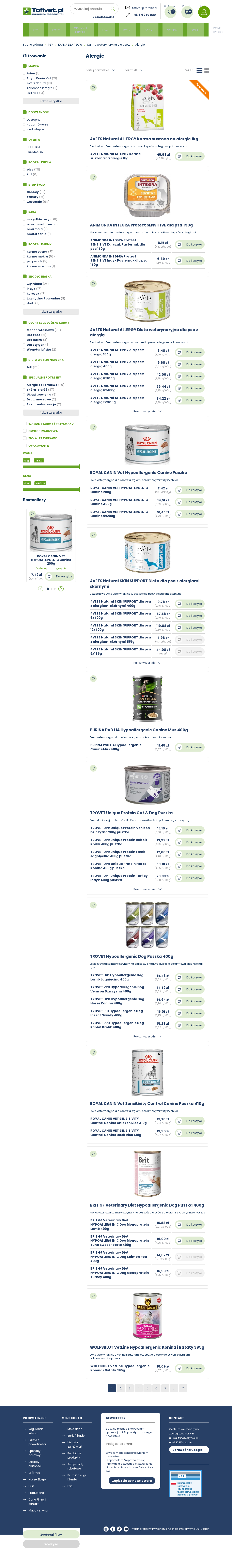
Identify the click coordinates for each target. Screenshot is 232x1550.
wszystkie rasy (38, 219)
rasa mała (35, 229)
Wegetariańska (39, 350)
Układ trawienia (39, 395)
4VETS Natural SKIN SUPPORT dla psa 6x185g (118, 651)
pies (30, 169)
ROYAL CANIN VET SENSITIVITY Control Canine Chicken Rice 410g (119, 1125)
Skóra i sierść (37, 390)
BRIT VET (32, 93)
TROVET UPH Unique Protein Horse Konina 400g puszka (119, 865)
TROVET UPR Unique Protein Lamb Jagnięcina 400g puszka (119, 853)
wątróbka (34, 284)
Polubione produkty (74, 1471)
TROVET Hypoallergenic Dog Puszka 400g (133, 956)
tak (29, 367)
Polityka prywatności (37, 1457)
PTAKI (99, 30)
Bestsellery (34, 500)
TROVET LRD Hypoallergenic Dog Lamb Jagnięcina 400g (118, 977)
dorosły (33, 192)
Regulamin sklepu (36, 1446)
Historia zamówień (74, 1460)
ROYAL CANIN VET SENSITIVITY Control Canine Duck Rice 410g (116, 1137)
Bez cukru (34, 340)
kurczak (33, 294)
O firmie (34, 1488)
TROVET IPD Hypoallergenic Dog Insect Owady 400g (117, 1012)
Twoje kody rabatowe (75, 1482)
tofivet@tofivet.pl (144, 8)
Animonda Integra (39, 88)
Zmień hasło (76, 1451)
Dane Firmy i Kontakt (37, 1517)
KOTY (54, 30)
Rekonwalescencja (41, 404)
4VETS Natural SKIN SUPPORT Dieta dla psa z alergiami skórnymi (146, 583)
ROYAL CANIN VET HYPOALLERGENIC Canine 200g (120, 489)
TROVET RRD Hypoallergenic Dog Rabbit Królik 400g (118, 1024)
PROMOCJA (35, 152)
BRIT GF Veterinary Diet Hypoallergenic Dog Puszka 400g (143, 1212)
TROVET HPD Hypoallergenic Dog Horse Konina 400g (118, 1001)
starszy (32, 197)
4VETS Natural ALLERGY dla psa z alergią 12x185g (118, 400)
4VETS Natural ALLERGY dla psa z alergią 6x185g (118, 376)
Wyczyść (51, 1544)
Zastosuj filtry (51, 1535)
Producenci (37, 1508)
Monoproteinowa (40, 330)
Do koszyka (64, 576)
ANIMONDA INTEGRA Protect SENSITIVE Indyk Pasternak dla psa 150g (120, 260)
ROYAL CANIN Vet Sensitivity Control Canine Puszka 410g (144, 1106)
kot (29, 174)
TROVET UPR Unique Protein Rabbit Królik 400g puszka (120, 841)
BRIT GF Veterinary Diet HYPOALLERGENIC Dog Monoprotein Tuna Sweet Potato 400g (120, 1250)
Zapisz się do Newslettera (132, 1496)
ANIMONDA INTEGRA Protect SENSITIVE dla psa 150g (143, 225)
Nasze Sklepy (38, 1495)
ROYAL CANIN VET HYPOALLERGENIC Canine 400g (120, 501)
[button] (48, 589)
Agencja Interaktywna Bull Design (188, 1544)
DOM (180, 30)
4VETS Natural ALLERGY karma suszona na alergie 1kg (145, 139)
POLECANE (34, 147)
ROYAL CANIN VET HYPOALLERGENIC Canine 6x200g (120, 513)
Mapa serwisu (38, 1526)
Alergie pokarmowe (42, 385)
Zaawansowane (103, 17)
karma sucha (37, 252)
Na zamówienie (37, 124)
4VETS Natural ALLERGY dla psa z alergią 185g (118, 352)
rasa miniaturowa (41, 224)
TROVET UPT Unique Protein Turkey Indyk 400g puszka (120, 877)
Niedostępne (36, 129)
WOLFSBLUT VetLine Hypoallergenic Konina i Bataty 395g (143, 1360)
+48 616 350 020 (144, 15)
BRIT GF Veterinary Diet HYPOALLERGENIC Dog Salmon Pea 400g (119, 1267)
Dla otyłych (35, 345)
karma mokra (37, 256)
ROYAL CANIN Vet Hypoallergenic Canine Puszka (140, 472)
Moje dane (74, 1444)
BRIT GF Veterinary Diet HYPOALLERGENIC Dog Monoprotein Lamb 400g (120, 1234)
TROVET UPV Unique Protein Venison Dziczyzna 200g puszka (117, 829)
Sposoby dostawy (35, 1468)
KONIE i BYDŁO (201, 29)
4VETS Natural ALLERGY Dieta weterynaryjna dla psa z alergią (146, 332)
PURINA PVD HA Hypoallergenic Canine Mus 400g (140, 730)
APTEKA (160, 30)
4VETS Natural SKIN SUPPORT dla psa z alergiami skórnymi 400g (118, 603)
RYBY (118, 30)
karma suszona (39, 266)
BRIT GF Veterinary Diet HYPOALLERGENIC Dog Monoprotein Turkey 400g (120, 1283)
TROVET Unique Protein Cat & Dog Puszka (132, 812)
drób (30, 303)
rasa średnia (36, 234)
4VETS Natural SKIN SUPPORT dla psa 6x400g (118, 615)
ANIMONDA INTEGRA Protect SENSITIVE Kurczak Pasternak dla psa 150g (118, 244)
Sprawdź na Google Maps (188, 1466)
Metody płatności (35, 1479)
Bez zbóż (33, 335)
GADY (138, 30)
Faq (70, 1502)
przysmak (34, 261)
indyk (31, 289)
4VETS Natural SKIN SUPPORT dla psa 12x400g (118, 627)
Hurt (31, 1502)
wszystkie (34, 202)
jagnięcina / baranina (43, 298)
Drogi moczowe (39, 399)
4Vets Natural (36, 83)
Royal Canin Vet (39, 78)
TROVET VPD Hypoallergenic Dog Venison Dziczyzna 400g (118, 989)
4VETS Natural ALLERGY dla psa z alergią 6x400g (118, 388)
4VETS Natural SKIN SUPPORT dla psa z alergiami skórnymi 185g (118, 639)
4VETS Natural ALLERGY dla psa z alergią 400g (118, 364)
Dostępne (34, 120)
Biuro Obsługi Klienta (76, 1493)
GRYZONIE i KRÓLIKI (77, 29)
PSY (35, 30)
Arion (31, 73)
